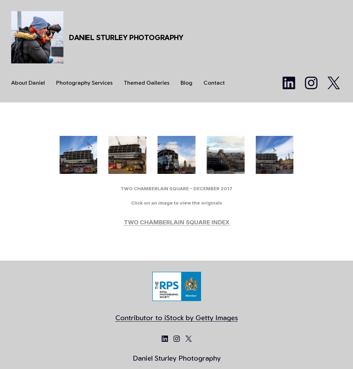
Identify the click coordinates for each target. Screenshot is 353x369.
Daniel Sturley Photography (126, 37)
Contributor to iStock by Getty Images (176, 317)
